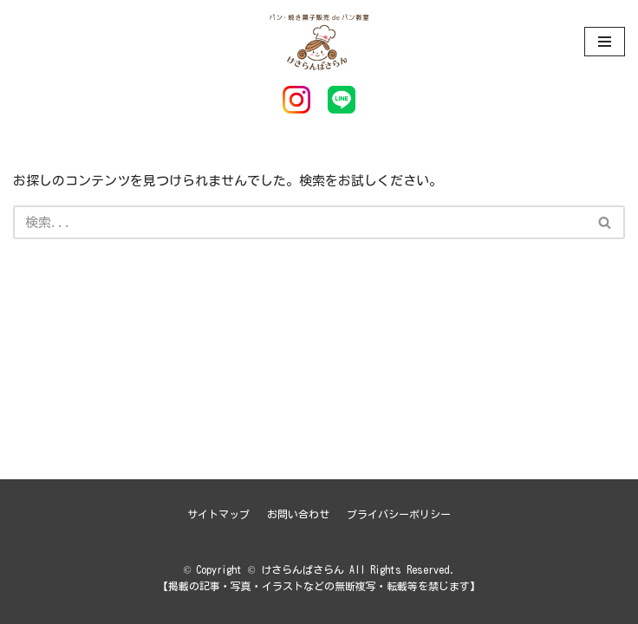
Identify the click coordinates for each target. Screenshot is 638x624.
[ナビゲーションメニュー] (604, 41)
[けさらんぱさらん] (319, 41)
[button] (604, 222)
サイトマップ (218, 514)
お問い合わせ (298, 514)
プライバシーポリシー (399, 514)
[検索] (299, 222)
